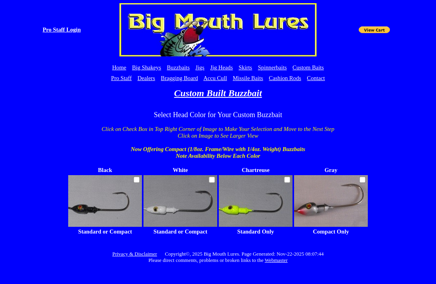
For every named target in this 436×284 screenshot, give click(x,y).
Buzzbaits (178, 67)
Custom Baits (308, 67)
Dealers (146, 78)
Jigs (200, 67)
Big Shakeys (146, 67)
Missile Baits (248, 78)
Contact (316, 78)
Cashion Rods (285, 78)
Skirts (245, 67)
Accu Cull (215, 78)
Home (119, 67)
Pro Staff (121, 78)
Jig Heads (221, 67)
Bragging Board (179, 78)
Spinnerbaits (272, 67)
